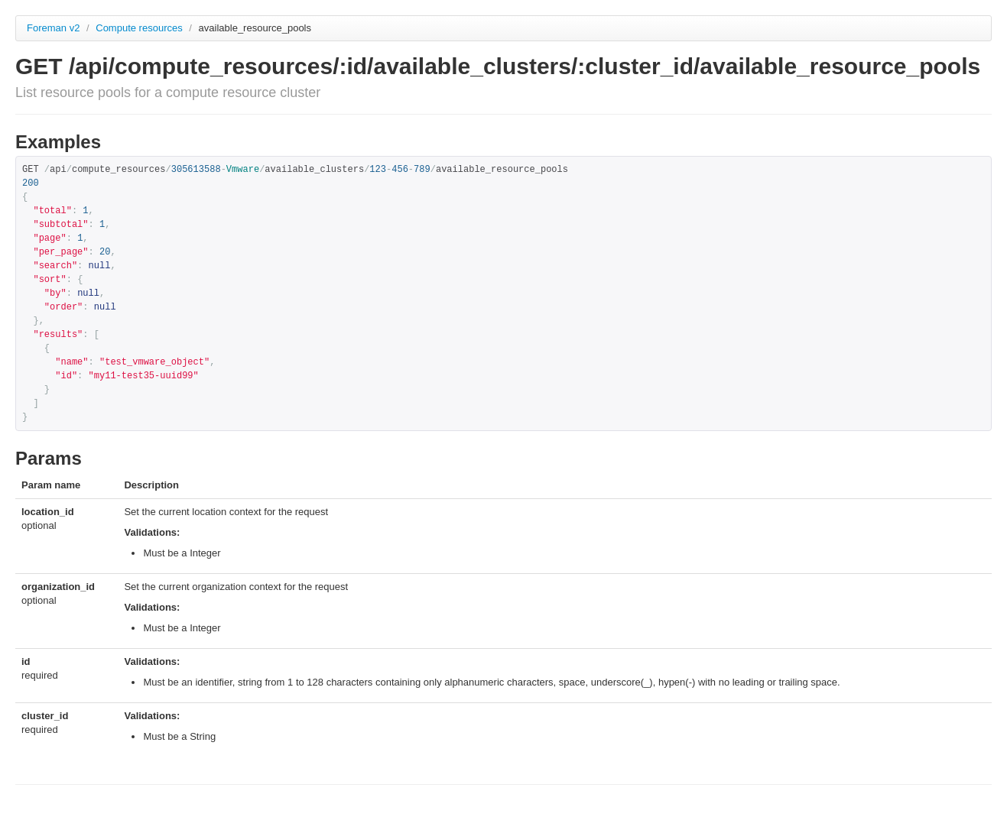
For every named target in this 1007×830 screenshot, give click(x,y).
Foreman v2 (53, 28)
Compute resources (140, 28)
